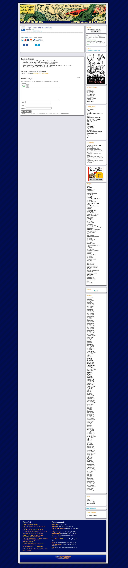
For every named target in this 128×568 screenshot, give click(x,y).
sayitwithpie (90, 256)
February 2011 (90, 429)
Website (23, 111)
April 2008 (89, 477)
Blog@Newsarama (92, 193)
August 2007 (90, 488)
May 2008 (89, 475)
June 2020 (89, 308)
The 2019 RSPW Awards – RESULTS (33, 547)
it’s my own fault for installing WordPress (34, 61)
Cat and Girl (90, 194)
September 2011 (91, 419)
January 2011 (90, 431)
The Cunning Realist (92, 267)
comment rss (36, 73)
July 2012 (89, 405)
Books (88, 110)
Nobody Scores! (91, 239)
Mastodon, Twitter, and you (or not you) (34, 62)
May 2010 (89, 442)
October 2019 (90, 313)
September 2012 (91, 403)
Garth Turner (90, 211)
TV (41, 31)
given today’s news (28, 541)
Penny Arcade (90, 249)
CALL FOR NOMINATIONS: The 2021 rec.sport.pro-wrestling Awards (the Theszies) (35, 530)
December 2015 (91, 348)
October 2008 (90, 468)
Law (88, 123)
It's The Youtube (91, 122)
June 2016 (89, 340)
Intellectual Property (92, 120)
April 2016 (89, 342)
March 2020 (90, 309)
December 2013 (91, 382)
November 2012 (91, 400)
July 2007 (89, 489)
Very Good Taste (91, 278)
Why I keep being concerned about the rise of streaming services (42, 65)
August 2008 (90, 471)
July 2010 (89, 439)
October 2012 (90, 401)
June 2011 (89, 424)
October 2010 (90, 435)
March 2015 (90, 361)
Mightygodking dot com (65, 556)
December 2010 (91, 432)
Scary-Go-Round (91, 259)
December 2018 (91, 317)
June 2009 (89, 457)
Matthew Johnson (91, 98)
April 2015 (89, 359)
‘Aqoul (88, 186)
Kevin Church (90, 222)
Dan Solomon (90, 91)
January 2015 (90, 363)
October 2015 (90, 351)
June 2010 (89, 440)
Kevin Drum (90, 224)
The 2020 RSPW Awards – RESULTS (33, 533)
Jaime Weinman (91, 94)
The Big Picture (91, 263)
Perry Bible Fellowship (93, 250)
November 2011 (91, 417)
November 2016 (91, 333)
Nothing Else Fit (91, 126)
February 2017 (90, 328)
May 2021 (89, 302)
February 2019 (90, 315)
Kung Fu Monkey (91, 225)
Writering (89, 136)
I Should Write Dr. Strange (94, 117)
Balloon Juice (90, 190)
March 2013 (90, 394)
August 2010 (90, 438)
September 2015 (91, 352)
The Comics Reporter (92, 266)
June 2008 (89, 474)
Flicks (88, 115)
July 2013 (89, 389)
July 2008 (89, 473)
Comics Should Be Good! (93, 199)
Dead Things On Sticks (93, 203)
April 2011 (89, 426)
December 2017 (91, 324)
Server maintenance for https (30, 524)
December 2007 (91, 482)
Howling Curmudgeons (93, 214)
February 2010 (90, 446)
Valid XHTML (59, 557)
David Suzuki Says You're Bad (95, 113)
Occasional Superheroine (93, 245)
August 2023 (90, 298)
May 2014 (89, 375)
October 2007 (90, 485)
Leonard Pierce (91, 228)
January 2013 (90, 397)
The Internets (36, 31)
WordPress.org (91, 503)
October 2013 (90, 384)
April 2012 (89, 410)
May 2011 (89, 425)
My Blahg (89, 238)
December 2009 (91, 449)
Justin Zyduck (90, 95)
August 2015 (90, 354)
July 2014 (89, 372)
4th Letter (89, 187)
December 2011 (91, 415)
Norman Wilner (91, 241)
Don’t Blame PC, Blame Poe (31, 67)
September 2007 (91, 486)
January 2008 (90, 481)
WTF (88, 137)
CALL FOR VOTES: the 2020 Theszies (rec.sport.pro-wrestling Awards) (33, 535)
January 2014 (90, 380)
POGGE (89, 253)
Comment (23, 83)
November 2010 (91, 433)
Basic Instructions (91, 192)
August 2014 (90, 370)
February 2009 (90, 463)
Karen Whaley (90, 97)
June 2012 (89, 407)
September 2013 (91, 386)
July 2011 (89, 422)
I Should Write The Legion (93, 119)
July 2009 (89, 456)
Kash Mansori (90, 220)
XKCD (88, 281)
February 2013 (90, 396)
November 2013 (91, 383)
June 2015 (89, 356)
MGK (33, 29)
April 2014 (89, 376)
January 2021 (90, 303)
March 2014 (90, 377)
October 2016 (90, 334)
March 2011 (90, 428)
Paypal (96, 291)
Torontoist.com (90, 277)
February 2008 (90, 480)
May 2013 (89, 391)
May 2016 (89, 341)
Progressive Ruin (91, 255)
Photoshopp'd (90, 127)
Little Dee (89, 234)
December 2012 (91, 398)
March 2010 (90, 445)
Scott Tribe (89, 260)
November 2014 (91, 366)
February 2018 (90, 322)
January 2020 (90, 310)
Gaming (89, 116)
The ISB (89, 269)
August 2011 (90, 421)
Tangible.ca (90, 262)
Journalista (89, 218)
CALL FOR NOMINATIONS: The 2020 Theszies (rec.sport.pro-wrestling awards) (35, 539)
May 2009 (89, 459)
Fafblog (89, 208)
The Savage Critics (92, 273)
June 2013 (89, 390)
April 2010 (89, 443)
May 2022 (89, 299)
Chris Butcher (90, 196)
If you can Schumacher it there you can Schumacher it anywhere (33, 544)
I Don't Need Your (94, 149)
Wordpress (66, 558)
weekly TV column (28, 37)
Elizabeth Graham (91, 93)
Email (23, 107)
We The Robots (91, 280)
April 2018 (89, 319)
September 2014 (91, 369)
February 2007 (90, 491)
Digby (88, 204)
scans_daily (90, 257)
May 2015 (89, 358)
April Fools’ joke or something (40, 27)
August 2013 (90, 387)
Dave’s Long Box (91, 201)
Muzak (88, 124)
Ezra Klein (89, 207)
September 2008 (91, 470)
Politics (88, 129)
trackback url (45, 73)
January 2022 (90, 301)
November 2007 (91, 484)
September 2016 (91, 335)
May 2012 (89, 408)
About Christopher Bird (93, 148)
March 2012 (90, 411)
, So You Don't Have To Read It (95, 158)
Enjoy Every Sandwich (93, 206)
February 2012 (90, 412)
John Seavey (90, 217)
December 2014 (91, 365)
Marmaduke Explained (93, 236)
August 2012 (90, 404)
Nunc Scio (89, 242)
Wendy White (90, 101)
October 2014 (90, 368)
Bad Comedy (90, 109)
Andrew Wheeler (91, 189)
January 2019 (90, 316)
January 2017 (90, 330)
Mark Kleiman (90, 235)
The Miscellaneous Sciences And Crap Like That (94, 132)
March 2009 (90, 461)
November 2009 (91, 450)
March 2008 (90, 478)
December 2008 (91, 466)
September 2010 (91, 436)
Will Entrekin (90, 100)
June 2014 (89, 373)
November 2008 (91, 467)
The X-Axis (90, 276)
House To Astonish (92, 213)
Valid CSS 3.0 (66, 557)
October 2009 (90, 452)
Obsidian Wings (91, 243)
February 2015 (90, 362)
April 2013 (89, 393)
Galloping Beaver (91, 210)
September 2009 (91, 453)
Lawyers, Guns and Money (94, 227)
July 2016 (89, 338)
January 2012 (90, 414)
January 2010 (90, 447)
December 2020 (91, 305)
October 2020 (90, 306)
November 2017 (91, 326)
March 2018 (90, 320)
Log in (88, 499)
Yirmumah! (89, 283)
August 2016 (90, 337)
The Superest (90, 274)
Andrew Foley (90, 90)
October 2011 (90, 418)
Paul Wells (89, 248)
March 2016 (90, 344)
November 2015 (91, 349)
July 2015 (89, 355)
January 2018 (90, 323)
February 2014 (90, 379)
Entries (90, 500)
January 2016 (90, 347)
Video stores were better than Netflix (33, 64)
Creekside (89, 200)
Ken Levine (90, 221)
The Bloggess (90, 264)
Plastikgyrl (89, 252)
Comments (91, 502)
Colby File (89, 197)
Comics (89, 112)
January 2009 (90, 464)
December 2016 (91, 331)
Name (23, 104)
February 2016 (90, 345)
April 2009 (89, 460)
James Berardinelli (92, 215)
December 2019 (91, 312)
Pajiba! (88, 246)
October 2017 (90, 327)
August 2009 (90, 454)
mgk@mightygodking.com (93, 50)
